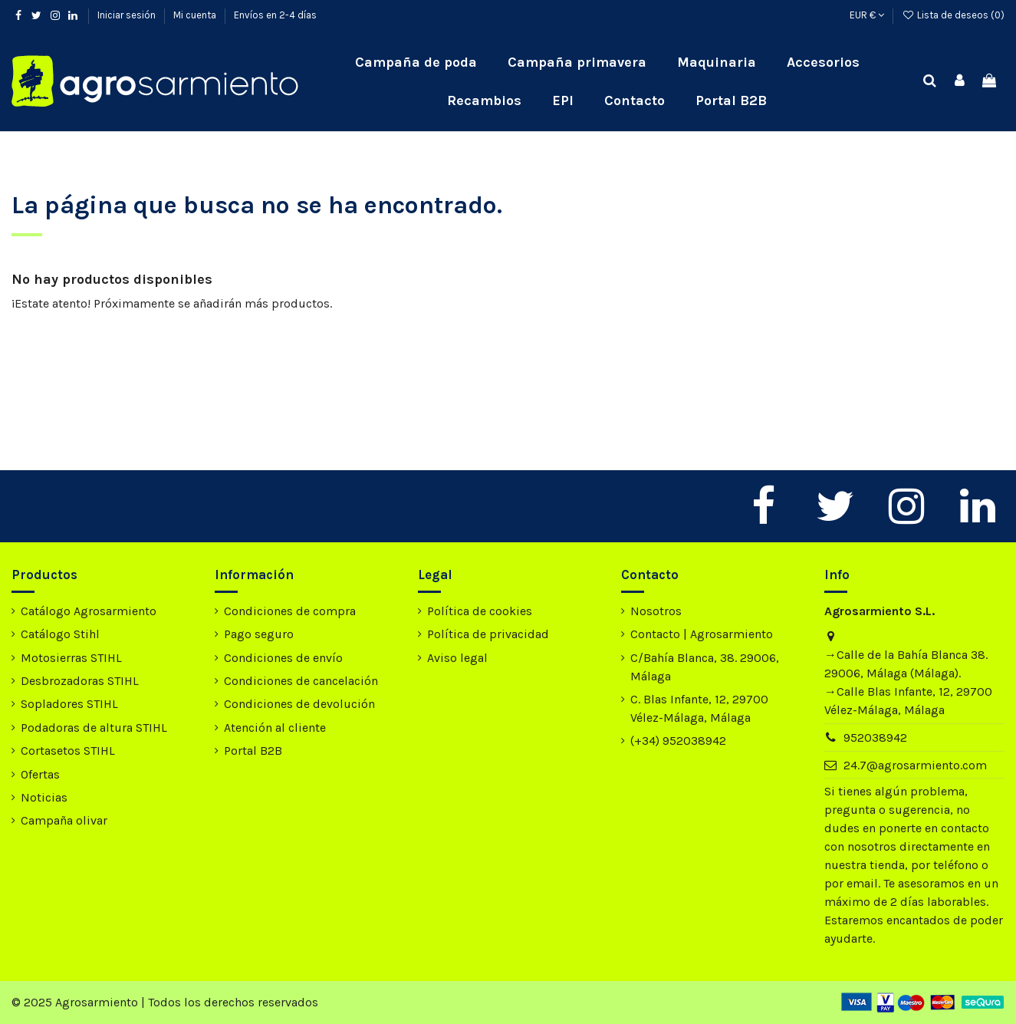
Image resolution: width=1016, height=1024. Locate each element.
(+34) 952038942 (678, 740)
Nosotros (656, 611)
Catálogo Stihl (60, 634)
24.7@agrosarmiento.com (915, 765)
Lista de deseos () (953, 15)
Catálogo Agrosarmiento (88, 611)
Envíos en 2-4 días (275, 15)
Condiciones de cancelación (301, 680)
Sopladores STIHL (69, 703)
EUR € (867, 15)
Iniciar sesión (127, 15)
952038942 (875, 737)
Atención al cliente (275, 727)
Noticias (44, 797)
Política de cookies (479, 611)
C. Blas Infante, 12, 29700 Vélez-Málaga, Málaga (699, 708)
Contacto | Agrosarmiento (701, 634)
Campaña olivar (64, 820)
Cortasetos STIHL (68, 750)
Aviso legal (457, 657)
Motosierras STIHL (71, 657)
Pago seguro (259, 634)
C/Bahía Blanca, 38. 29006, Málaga (704, 666)
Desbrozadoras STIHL (80, 680)
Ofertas (40, 774)
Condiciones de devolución (299, 703)
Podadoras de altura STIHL (94, 727)
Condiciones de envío (283, 657)
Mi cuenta (196, 15)
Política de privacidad (488, 634)
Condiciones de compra (290, 611)
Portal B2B (253, 750)
